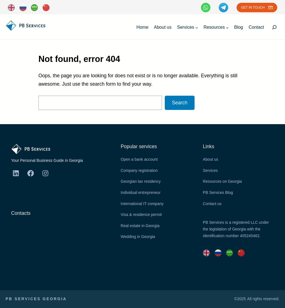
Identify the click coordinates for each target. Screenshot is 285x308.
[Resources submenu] (227, 27)
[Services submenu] (196, 27)
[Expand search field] (274, 27)
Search (180, 102)
